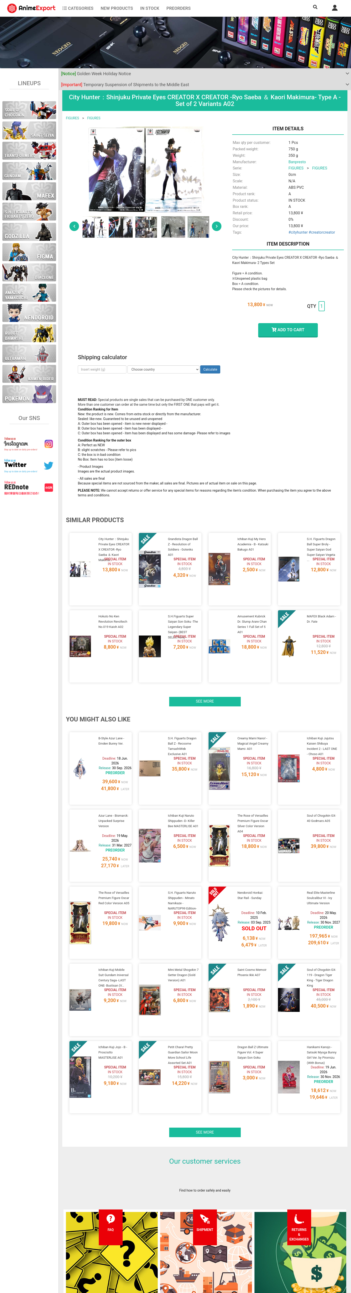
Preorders (178, 8)
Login (212, 1248)
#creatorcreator (322, 232)
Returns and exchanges (108, 1258)
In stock (149, 8)
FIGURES (72, 118)
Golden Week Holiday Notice (96, 73)
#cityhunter (298, 232)
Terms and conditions (166, 1239)
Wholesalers (217, 1258)
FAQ (94, 1239)
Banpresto (297, 162)
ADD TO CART (288, 329)
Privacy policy (160, 1248)
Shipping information (106, 1248)
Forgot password (220, 1239)
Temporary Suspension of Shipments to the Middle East (125, 84)
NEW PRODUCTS (117, 8)
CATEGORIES (78, 8)
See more (205, 671)
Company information (166, 1258)
